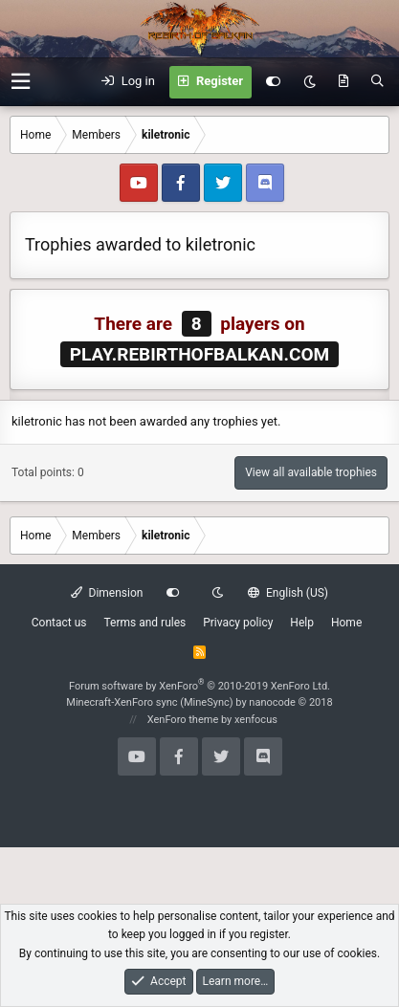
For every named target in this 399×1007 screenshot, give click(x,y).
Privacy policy (238, 622)
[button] (20, 81)
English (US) (288, 593)
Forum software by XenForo (199, 686)
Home (346, 622)
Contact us (59, 622)
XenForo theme (183, 719)
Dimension (107, 593)
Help (302, 622)
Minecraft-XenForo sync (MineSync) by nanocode (199, 702)
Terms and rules (144, 622)
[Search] (377, 82)
